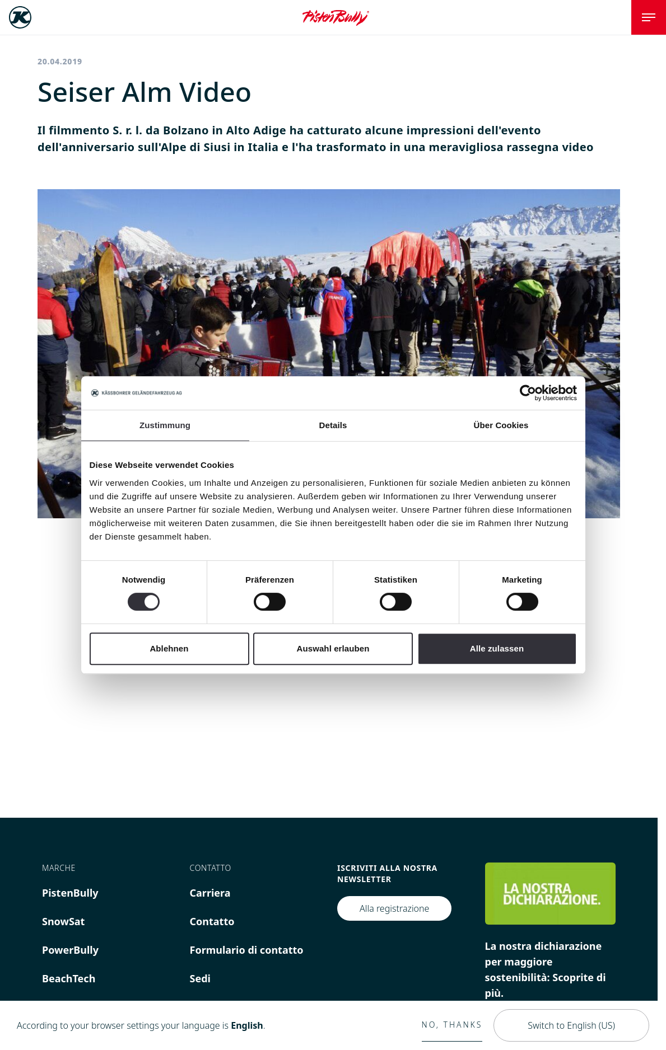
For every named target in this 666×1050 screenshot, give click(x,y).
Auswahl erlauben (333, 648)
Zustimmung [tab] (164, 425)
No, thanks (452, 1024)
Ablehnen (169, 648)
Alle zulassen (497, 648)
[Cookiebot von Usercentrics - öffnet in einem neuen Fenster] (528, 393)
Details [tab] (333, 425)
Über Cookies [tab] (501, 425)
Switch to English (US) (571, 1025)
